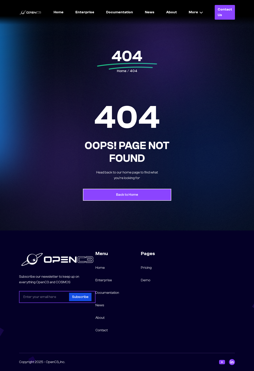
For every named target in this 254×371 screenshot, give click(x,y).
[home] (30, 12)
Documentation (119, 12)
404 (133, 71)
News (149, 12)
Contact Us (225, 12)
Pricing (146, 268)
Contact (101, 330)
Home (59, 12)
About (171, 12)
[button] (196, 12)
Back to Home (127, 195)
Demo (145, 280)
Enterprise (84, 12)
